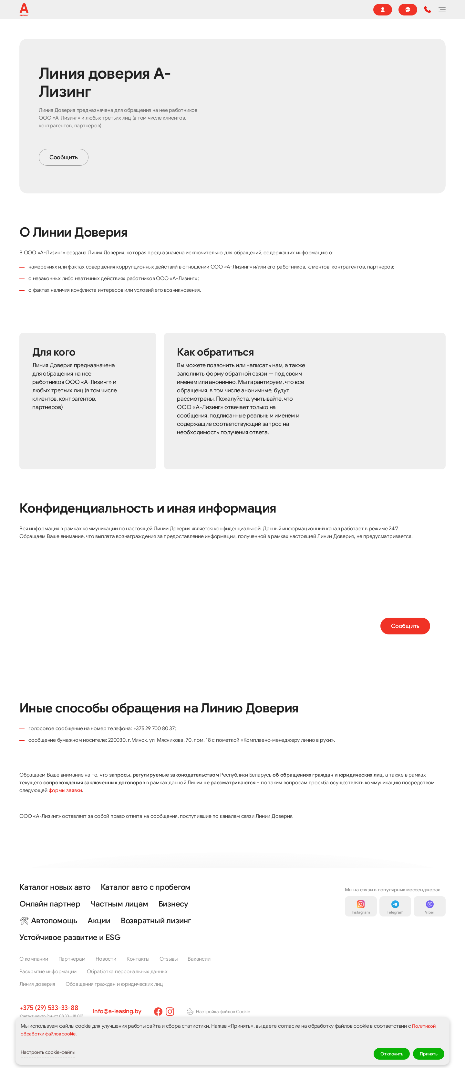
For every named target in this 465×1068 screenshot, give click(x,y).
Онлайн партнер (290, 33)
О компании (31, 10)
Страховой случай (210, 10)
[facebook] (163, 1011)
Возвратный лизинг (156, 921)
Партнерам (72, 959)
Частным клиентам (162, 33)
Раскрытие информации (48, 971)
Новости (170, 10)
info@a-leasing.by (119, 1011)
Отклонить (384, 1052)
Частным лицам (119, 904)
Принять (426, 1052)
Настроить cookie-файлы (59, 1052)
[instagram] (175, 1011)
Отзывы (250, 10)
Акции (99, 921)
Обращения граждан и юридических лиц (114, 984)
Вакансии (199, 959)
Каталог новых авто (54, 887)
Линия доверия (37, 984)
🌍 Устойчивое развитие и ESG (88, 10)
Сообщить (63, 175)
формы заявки (65, 808)
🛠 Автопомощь (48, 921)
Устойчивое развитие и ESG (69, 937)
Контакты (324, 10)
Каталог (53, 33)
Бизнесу (204, 33)
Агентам (140, 10)
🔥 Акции (235, 33)
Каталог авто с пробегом (146, 887)
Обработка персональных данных (127, 971)
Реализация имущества (101, 33)
